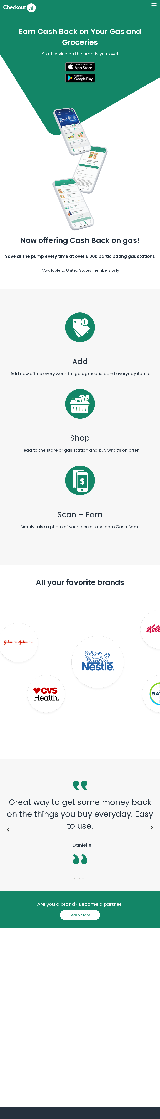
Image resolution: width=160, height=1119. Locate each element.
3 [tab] (84, 880)
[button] (80, 67)
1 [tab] (76, 880)
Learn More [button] (80, 915)
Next (153, 827)
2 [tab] (80, 880)
